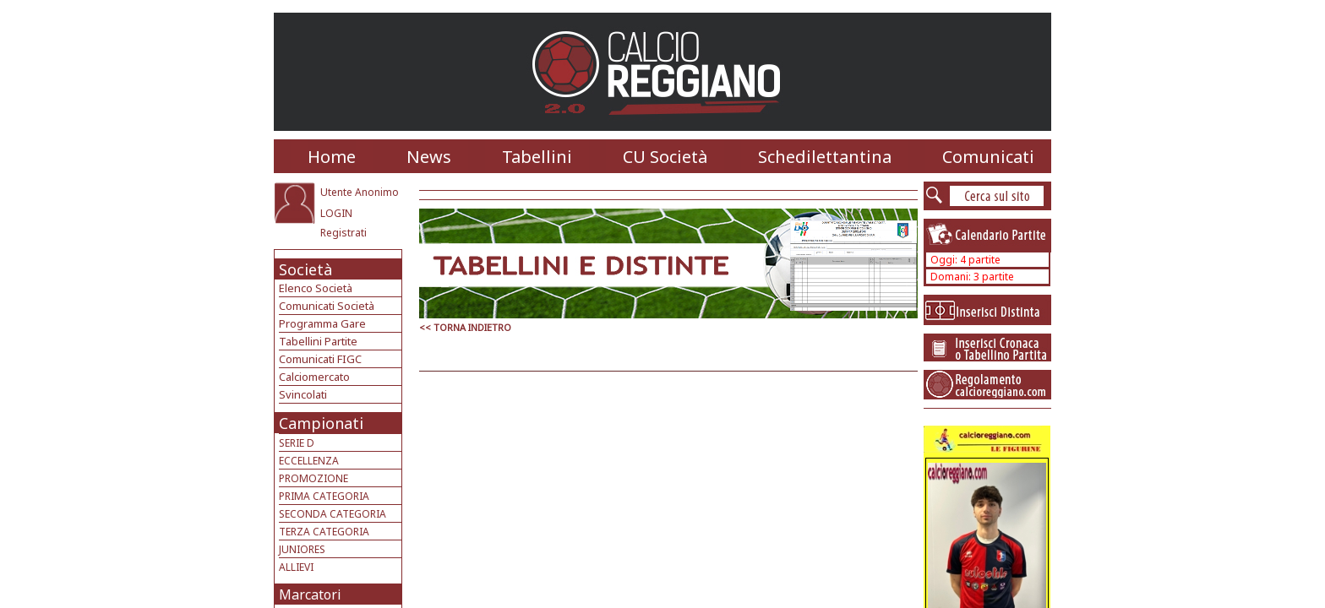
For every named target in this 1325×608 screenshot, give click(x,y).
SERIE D (296, 443)
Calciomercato (314, 376)
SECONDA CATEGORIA (332, 514)
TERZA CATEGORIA (324, 531)
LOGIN (336, 213)
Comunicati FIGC (320, 358)
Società (305, 269)
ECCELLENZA (309, 460)
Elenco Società (315, 288)
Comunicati (988, 156)
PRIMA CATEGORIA (324, 496)
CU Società (665, 156)
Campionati (321, 423)
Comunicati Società (326, 305)
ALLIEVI (296, 567)
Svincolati (303, 394)
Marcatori (310, 594)
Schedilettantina (825, 156)
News (428, 156)
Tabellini (537, 156)
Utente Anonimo (359, 192)
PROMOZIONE (313, 478)
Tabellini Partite (318, 341)
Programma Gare (322, 323)
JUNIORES (302, 549)
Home (332, 156)
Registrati (343, 232)
